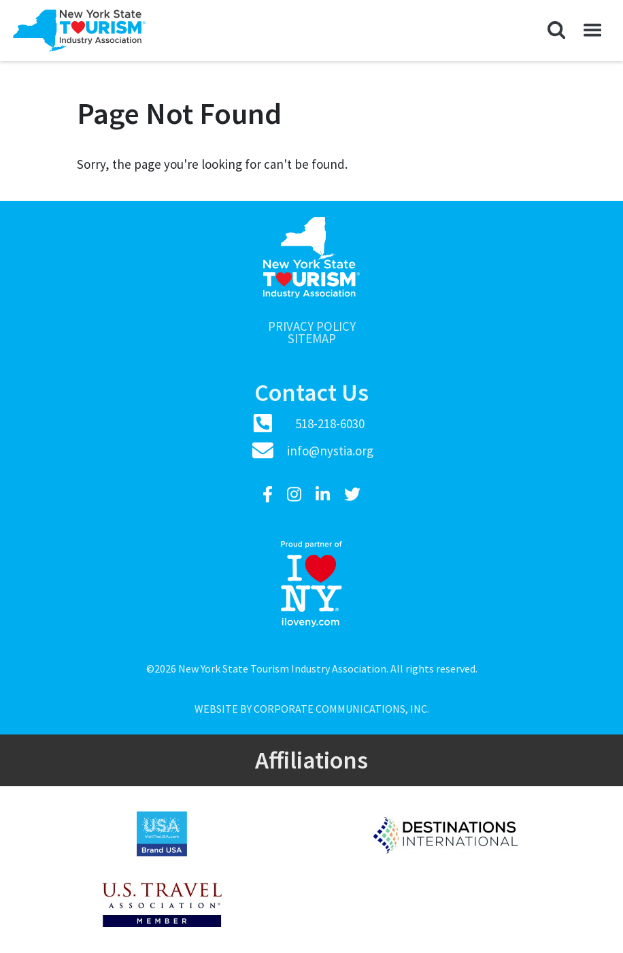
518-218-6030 (330, 423)
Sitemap (312, 338)
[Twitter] (352, 494)
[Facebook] (269, 494)
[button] (557, 30)
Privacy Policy (312, 326)
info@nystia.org (330, 450)
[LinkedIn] (324, 494)
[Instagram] (296, 494)
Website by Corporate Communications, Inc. (312, 708)
